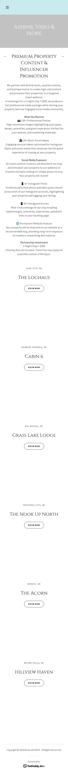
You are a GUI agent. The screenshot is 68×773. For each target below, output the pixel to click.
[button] (7, 7)
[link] (34, 765)
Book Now (32, 288)
